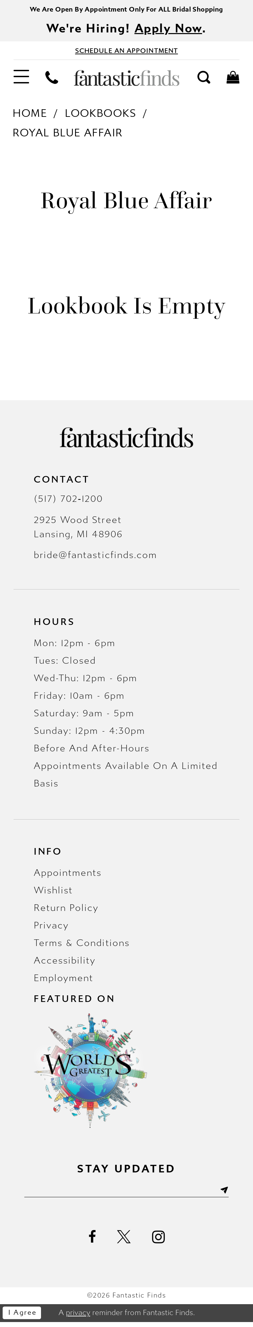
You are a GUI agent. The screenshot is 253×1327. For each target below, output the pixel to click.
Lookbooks (100, 116)
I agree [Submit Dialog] (24, 1318)
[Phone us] (51, 82)
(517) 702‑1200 (68, 502)
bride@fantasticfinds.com (95, 558)
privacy (78, 1317)
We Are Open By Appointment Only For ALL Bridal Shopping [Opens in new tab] (126, 9)
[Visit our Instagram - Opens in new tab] (158, 1242)
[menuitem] (21, 81)
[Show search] (204, 81)
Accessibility (65, 964)
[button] (21, 81)
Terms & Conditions (82, 946)
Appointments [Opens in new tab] (68, 876)
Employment (63, 981)
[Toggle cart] (233, 81)
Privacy (51, 929)
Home (30, 116)
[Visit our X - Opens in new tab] (124, 1242)
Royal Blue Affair (67, 136)
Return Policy (66, 911)
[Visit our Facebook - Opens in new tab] (92, 1242)
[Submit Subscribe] (232, 1194)
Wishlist (53, 894)
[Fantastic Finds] (126, 81)
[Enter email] (126, 1194)
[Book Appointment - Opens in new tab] (126, 53)
